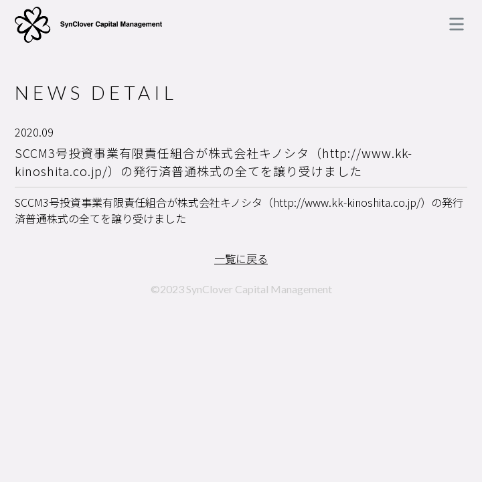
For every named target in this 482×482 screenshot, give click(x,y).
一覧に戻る (241, 258)
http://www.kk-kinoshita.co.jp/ (346, 202)
